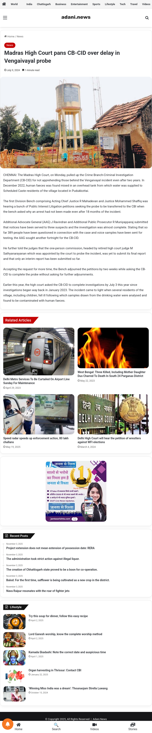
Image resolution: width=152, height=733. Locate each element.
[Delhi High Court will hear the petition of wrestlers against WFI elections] (113, 414)
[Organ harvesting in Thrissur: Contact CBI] (14, 675)
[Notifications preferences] (7, 724)
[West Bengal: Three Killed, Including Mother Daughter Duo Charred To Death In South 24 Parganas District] (113, 348)
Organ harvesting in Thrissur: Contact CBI (55, 670)
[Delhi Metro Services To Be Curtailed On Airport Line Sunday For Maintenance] (38, 351)
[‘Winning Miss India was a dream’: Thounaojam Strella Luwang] (14, 694)
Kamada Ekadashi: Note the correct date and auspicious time (67, 652)
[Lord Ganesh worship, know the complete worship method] (14, 639)
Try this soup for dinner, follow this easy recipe (58, 616)
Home (9, 36)
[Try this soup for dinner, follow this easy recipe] (14, 621)
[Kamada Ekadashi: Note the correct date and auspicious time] (14, 657)
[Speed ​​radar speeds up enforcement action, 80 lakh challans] (38, 414)
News (20, 36)
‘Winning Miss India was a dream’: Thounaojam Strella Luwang (68, 688)
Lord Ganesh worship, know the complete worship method (65, 634)
